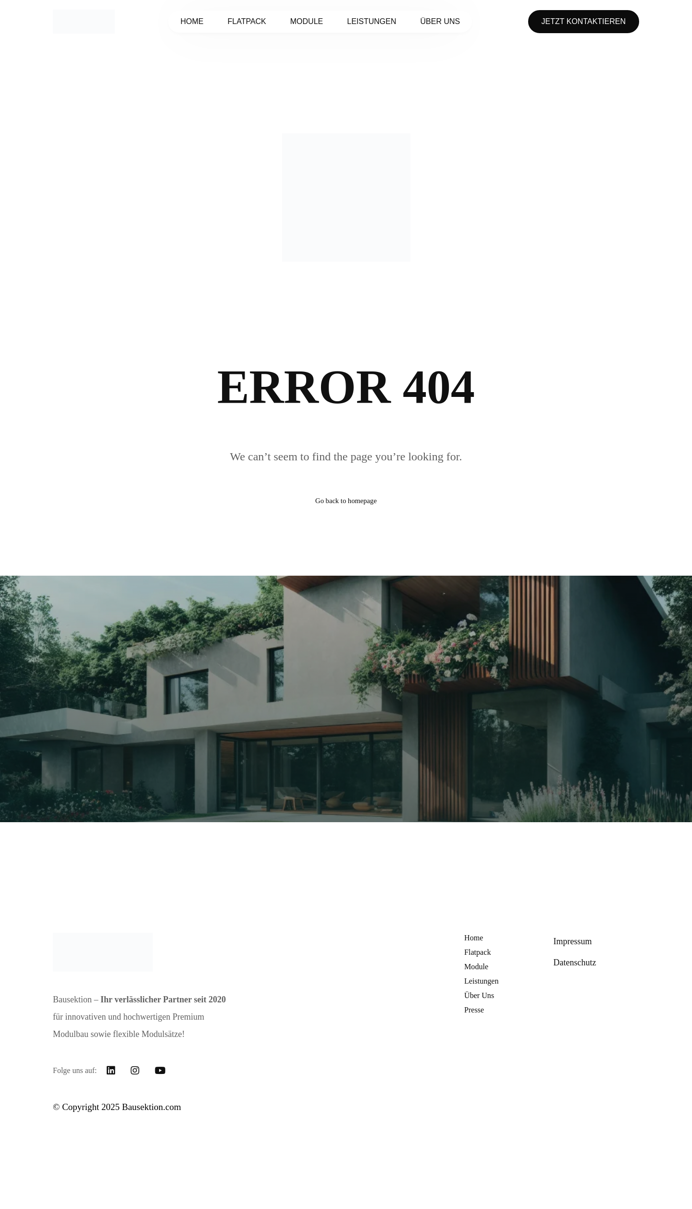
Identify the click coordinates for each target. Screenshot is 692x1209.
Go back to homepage (346, 504)
